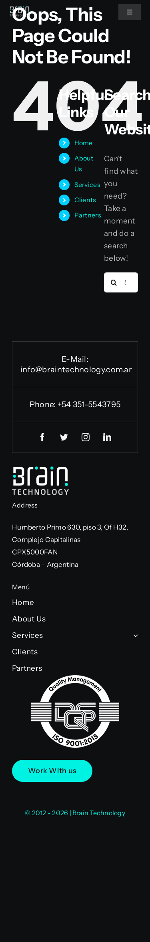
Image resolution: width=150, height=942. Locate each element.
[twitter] (64, 437)
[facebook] (43, 437)
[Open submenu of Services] (134, 635)
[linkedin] (107, 437)
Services (87, 185)
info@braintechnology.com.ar (76, 369)
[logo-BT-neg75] (20, 9)
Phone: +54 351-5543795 (75, 404)
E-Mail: (75, 359)
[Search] (114, 282)
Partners (87, 215)
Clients (85, 200)
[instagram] (86, 437)
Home (83, 143)
